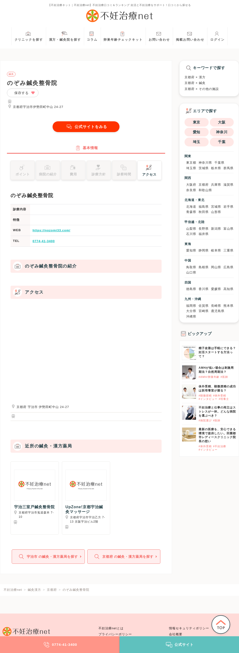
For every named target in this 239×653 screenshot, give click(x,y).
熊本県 (228, 305)
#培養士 (224, 398)
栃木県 (216, 168)
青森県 (191, 212)
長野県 (204, 228)
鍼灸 (11, 74)
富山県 (228, 228)
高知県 (228, 289)
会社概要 (175, 634)
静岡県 (204, 250)
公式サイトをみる (86, 127)
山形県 (216, 212)
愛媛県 (216, 289)
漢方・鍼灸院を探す (65, 35)
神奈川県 (205, 162)
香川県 (204, 289)
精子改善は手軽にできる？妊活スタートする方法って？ (217, 352)
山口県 (191, 272)
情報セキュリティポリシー (189, 628)
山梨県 (191, 228)
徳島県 (191, 289)
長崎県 (216, 305)
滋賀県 (228, 184)
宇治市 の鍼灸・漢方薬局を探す (47, 557)
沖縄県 (191, 316)
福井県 (204, 234)
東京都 (191, 162)
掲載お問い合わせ (190, 35)
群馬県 (228, 168)
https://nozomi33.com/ (51, 231)
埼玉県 (191, 168)
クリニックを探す (29, 35)
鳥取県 (191, 267)
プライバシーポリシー (115, 634)
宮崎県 (204, 311)
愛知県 (191, 250)
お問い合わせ (159, 35)
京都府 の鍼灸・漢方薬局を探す (123, 557)
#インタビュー (208, 398)
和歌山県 (205, 190)
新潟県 (216, 228)
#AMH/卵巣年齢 (209, 376)
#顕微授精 (205, 395)
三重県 (228, 250)
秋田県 (204, 212)
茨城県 (204, 168)
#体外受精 (219, 395)
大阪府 (191, 184)
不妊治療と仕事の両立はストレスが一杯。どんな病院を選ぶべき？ (217, 411)
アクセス (149, 170)
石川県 (191, 234)
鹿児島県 (217, 311)
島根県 (204, 267)
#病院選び (205, 420)
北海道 (191, 206)
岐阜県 (216, 250)
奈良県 (191, 190)
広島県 (228, 267)
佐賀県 (204, 305)
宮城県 (216, 206)
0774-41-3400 (44, 241)
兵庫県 (216, 184)
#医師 (224, 376)
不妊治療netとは (111, 628)
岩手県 (228, 206)
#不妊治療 (219, 446)
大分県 (191, 311)
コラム (92, 35)
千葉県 (219, 162)
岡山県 (216, 267)
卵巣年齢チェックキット (123, 35)
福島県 (204, 206)
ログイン (217, 35)
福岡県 (191, 305)
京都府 (204, 184)
